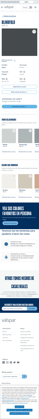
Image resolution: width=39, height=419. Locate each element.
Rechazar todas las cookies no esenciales (19, 410)
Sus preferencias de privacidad (19, 413)
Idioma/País (6, 383)
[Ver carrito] (35, 7)
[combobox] (25, 7)
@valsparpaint (32, 294)
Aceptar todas (19, 407)
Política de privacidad (11, 403)
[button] (2, 7)
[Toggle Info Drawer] (25, 60)
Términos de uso (23, 403)
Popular (4, 74)
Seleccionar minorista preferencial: (10, 2)
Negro (4, 67)
